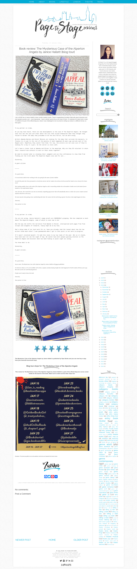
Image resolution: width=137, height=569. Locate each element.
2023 (102, 285)
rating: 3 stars (103, 512)
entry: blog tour (35, 482)
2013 (102, 359)
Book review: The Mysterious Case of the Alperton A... (109, 332)
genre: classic (112, 456)
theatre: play (107, 539)
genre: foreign (103, 471)
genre (114, 442)
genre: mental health (112, 481)
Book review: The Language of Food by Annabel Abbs (108, 159)
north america (111, 504)
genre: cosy (108, 464)
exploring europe (112, 440)
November (105, 289)
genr (109, 442)
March (104, 309)
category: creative (110, 392)
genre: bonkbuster (106, 450)
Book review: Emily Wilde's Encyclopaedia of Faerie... (110, 322)
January (104, 314)
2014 (102, 356)
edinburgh (113, 408)
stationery (101, 525)
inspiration (113, 496)
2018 (102, 347)
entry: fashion (103, 427)
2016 (102, 352)
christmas (111, 406)
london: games (103, 502)
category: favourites (106, 394)
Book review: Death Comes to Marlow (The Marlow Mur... (109, 317)
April (103, 306)
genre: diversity (111, 466)
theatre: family (103, 531)
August (104, 297)
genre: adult (54, 482)
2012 (102, 361)
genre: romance (108, 487)
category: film (103, 396)
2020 (102, 342)
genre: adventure (104, 446)
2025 (102, 280)
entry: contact (112, 425)
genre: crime (74, 482)
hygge (107, 496)
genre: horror (112, 473)
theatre (115, 525)
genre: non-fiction (112, 485)
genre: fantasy (111, 469)
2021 (102, 339)
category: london (108, 400)
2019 (102, 344)
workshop (110, 544)
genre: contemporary (64, 482)
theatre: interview (104, 534)
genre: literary (110, 477)
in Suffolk (108, 216)
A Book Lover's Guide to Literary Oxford (108, 138)
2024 (102, 282)
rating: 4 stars (112, 514)
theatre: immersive (111, 533)
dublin (106, 408)
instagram (101, 498)
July (103, 299)
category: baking (111, 383)
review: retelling (104, 519)
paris (100, 507)
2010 (102, 366)
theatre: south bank (110, 540)
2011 (102, 364)
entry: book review (46, 482)
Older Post (81, 539)
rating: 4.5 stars (109, 516)
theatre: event (111, 529)
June (103, 301)
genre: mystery (82, 482)
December (105, 287)
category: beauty (105, 385)
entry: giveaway (106, 430)
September (105, 294)
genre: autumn (113, 448)
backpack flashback (104, 379)
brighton (114, 381)
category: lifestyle (112, 398)
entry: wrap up (113, 436)
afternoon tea (103, 377)
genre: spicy (109, 490)
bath (114, 379)
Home (52, 539)
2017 (102, 349)
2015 (102, 354)
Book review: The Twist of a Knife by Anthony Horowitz (108, 234)
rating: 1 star (107, 507)
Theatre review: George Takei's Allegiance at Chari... (108, 327)
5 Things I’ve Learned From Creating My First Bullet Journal (108, 195)
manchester (102, 504)
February (105, 311)
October (104, 292)
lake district (109, 498)
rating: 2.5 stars (110, 509)
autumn (114, 377)
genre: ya (105, 494)
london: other (112, 502)
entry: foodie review (111, 428)
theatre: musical (112, 537)
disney (101, 408)
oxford (114, 506)
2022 (102, 337)
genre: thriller (114, 492)
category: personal (104, 402)
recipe (114, 518)
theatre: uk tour (104, 542)
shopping (112, 523)
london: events (110, 500)
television (108, 525)
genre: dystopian (104, 467)
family (103, 442)
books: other (103, 381)
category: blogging (106, 387)
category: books (26, 482)
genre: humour (104, 475)
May (103, 304)
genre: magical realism (105, 479)
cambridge (101, 383)
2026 (102, 278)
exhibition (105, 438)
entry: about (102, 410)
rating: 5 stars (104, 518)
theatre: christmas (104, 527)
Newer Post (23, 539)
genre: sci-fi (103, 489)
